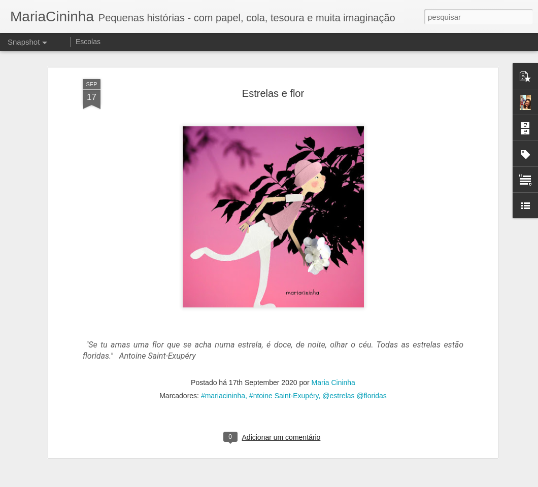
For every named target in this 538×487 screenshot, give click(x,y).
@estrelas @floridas (354, 395)
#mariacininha (223, 395)
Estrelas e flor (273, 91)
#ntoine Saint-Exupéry (284, 395)
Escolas (88, 42)
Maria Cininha (333, 381)
